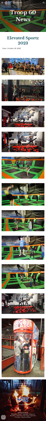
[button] (2, 2)
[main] (23, 16)
